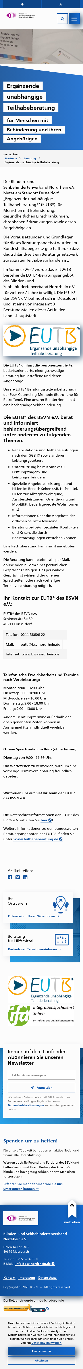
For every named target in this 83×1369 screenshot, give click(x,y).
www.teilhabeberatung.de (36, 839)
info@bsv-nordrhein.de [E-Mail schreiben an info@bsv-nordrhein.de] (33, 1263)
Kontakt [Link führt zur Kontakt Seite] (9, 1277)
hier (44, 820)
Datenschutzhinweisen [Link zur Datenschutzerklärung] (46, 1342)
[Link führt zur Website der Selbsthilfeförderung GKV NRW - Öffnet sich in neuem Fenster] (26, 1308)
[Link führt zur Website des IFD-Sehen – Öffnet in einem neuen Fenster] (41, 1015)
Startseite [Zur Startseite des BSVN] (11, 158)
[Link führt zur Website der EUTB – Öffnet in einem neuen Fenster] (41, 989)
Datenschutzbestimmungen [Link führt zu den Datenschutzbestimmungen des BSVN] (26, 1105)
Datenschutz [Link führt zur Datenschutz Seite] (47, 1277)
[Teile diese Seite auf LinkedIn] (25, 877)
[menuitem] (12, 158)
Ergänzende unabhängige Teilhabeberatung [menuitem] (31, 162)
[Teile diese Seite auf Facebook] (10, 877)
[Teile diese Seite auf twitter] (17, 877)
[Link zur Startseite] (20, 15)
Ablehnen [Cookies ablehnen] (41, 1360)
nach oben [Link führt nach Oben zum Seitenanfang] (72, 1222)
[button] (22, 4)
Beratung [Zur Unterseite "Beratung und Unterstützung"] (30, 158)
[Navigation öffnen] (74, 18)
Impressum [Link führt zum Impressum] (27, 1277)
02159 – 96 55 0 (27, 1259)
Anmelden (41, 1087)
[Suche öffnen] (62, 18)
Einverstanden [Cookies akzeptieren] (41, 1351)
